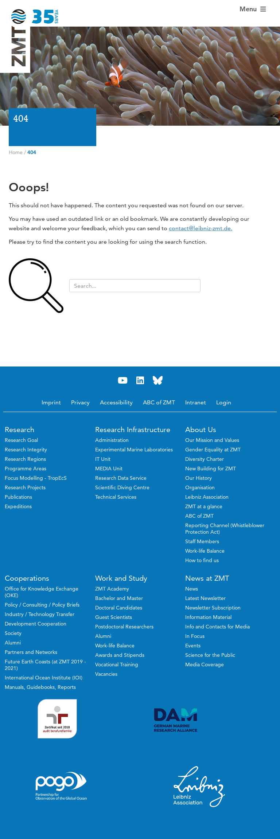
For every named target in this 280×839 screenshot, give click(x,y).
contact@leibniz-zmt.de (200, 228)
